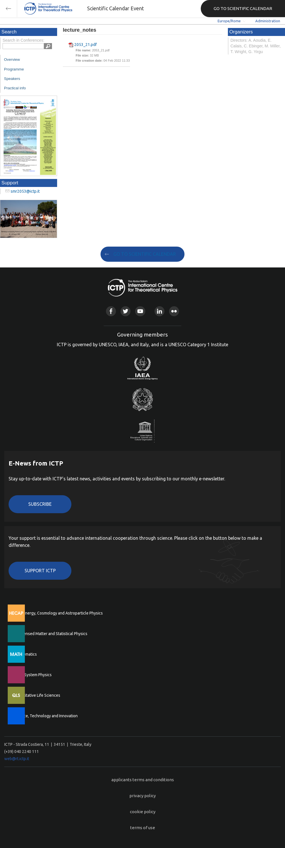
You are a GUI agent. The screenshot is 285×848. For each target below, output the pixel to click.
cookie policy (142, 811)
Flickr (174, 311)
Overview (12, 59)
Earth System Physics (33, 674)
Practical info (15, 88)
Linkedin (159, 311)
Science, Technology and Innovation (46, 716)
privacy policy (142, 795)
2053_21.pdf (85, 44)
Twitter (126, 311)
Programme (14, 69)
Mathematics (25, 654)
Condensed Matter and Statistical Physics (50, 633)
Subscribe (40, 504)
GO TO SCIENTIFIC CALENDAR (243, 8)
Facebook (111, 311)
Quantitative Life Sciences (37, 695)
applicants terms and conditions (142, 779)
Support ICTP (40, 570)
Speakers (12, 78)
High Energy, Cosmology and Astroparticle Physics (58, 613)
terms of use (142, 827)
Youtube (140, 311)
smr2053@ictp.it (25, 191)
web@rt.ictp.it (16, 758)
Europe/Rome (229, 21)
